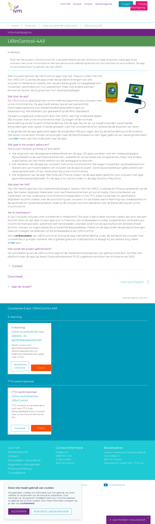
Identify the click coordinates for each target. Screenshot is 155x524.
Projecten (30, 25)
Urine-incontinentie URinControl (59, 25)
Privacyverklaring (19, 468)
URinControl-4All (93, 25)
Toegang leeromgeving (138, 6)
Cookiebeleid (16, 472)
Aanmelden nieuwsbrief (24, 460)
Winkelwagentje (103, 4)
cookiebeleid (27, 503)
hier (13, 242)
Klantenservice (18, 452)
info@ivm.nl (62, 452)
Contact (88, 4)
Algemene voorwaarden (24, 464)
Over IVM (65, 4)
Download (20, 428)
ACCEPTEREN (18, 511)
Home (14, 25)
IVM (26, 8)
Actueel (77, 4)
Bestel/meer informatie (20, 366)
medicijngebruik (117, 485)
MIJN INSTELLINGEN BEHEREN (51, 511)
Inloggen (126, 4)
